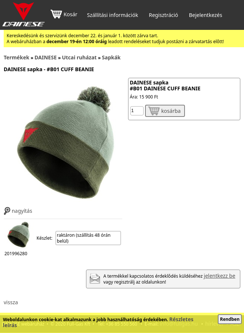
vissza (11, 302)
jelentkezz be (219, 275)
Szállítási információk (112, 15)
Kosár (64, 15)
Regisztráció (163, 15)
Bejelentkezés (205, 15)
